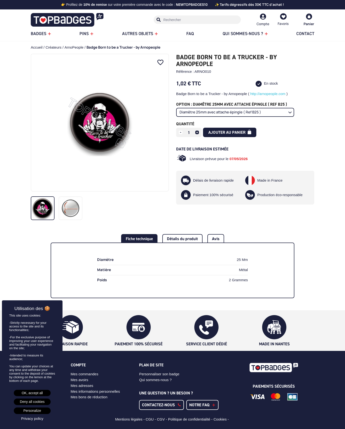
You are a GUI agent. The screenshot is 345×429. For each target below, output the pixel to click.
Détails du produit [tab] (182, 238)
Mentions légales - (130, 419)
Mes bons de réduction (89, 397)
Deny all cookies (32, 402)
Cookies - (221, 419)
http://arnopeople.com (267, 94)
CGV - (162, 419)
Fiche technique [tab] (139, 238)
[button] (161, 405)
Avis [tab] (216, 238)
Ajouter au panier (229, 132)
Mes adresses (82, 386)
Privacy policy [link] (32, 418)
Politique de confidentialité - (191, 419)
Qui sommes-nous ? (155, 380)
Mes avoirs (79, 380)
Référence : (185, 72)
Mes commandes (84, 374)
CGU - (151, 419)
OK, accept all (32, 393)
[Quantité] (189, 132)
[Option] (235, 112)
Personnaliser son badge (159, 374)
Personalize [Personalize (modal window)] (32, 411)
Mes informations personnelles (95, 391)
